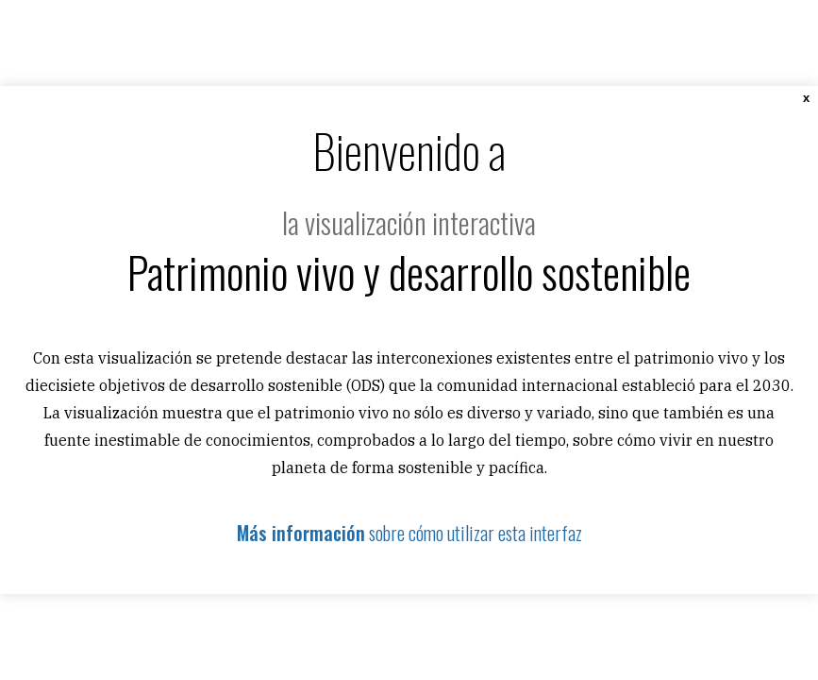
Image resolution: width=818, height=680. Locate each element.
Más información (301, 532)
